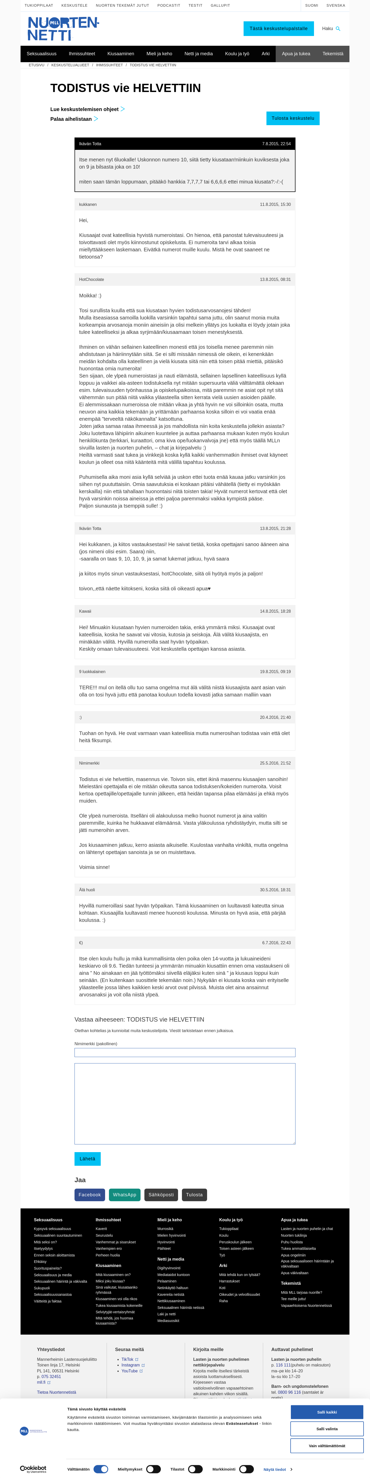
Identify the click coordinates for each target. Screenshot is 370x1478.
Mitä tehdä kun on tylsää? (239, 1275)
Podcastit (169, 5)
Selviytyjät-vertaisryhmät (115, 1312)
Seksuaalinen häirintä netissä (181, 1308)
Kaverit (101, 1229)
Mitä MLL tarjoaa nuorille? (301, 1292)
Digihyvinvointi (169, 1268)
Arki (223, 1265)
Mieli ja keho (170, 1220)
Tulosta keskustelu (293, 118)
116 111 (283, 1365)
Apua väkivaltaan (295, 1273)
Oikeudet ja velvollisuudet (239, 1294)
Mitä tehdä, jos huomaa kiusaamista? (114, 1320)
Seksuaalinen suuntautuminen (58, 1235)
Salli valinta (327, 1427)
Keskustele (74, 5)
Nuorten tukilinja (294, 1235)
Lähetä (87, 1158)
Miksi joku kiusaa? (110, 1281)
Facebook (90, 1194)
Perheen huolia (108, 1255)
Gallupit (220, 5)
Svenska (336, 5)
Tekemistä (291, 1283)
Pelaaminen (167, 1281)
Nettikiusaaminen (171, 1301)
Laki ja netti (167, 1314)
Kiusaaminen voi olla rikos (116, 1299)
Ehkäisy (40, 1262)
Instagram (131, 1365)
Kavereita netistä (171, 1294)
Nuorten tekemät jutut (122, 5)
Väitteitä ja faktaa (47, 1301)
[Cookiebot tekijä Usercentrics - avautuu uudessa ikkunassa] (33, 1468)
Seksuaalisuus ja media (53, 1275)
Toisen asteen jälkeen (236, 1248)
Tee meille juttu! (293, 1299)
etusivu (36, 65)
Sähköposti (161, 1194)
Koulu (223, 1235)
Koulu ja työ (231, 1220)
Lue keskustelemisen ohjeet (87, 109)
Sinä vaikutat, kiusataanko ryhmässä (116, 1290)
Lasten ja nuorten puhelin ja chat (307, 1229)
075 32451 (51, 1376)
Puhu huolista (292, 1242)
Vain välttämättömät (327, 1444)
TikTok (127, 1359)
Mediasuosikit (168, 1321)
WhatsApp (124, 1194)
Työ (222, 1255)
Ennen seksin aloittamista (54, 1255)
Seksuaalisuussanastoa (53, 1294)
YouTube (130, 1371)
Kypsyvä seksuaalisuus (52, 1229)
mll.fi (41, 1382)
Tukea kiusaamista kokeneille (119, 1305)
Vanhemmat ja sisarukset (116, 1242)
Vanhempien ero (109, 1248)
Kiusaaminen (108, 1265)
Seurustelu (104, 1235)
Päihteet (164, 1248)
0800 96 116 (289, 1392)
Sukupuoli (42, 1288)
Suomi (311, 5)
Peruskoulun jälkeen (235, 1242)
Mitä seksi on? (45, 1242)
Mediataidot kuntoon (174, 1275)
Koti (222, 1288)
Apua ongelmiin (293, 1255)
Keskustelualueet (70, 65)
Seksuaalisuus (48, 1220)
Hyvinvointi (166, 1242)
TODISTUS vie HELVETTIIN (153, 65)
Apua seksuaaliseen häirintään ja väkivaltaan (307, 1263)
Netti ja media (171, 1259)
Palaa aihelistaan (74, 119)
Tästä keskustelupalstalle (279, 28)
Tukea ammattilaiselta (298, 1248)
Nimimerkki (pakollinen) (96, 1044)
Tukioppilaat (39, 5)
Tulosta (194, 1194)
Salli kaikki (327, 1410)
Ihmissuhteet (109, 65)
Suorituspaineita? (48, 1268)
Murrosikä (165, 1229)
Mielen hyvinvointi (172, 1235)
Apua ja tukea (294, 1220)
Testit (195, 5)
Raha (223, 1301)
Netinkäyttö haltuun (173, 1288)
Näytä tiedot (275, 1468)
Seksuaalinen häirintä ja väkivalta (60, 1281)
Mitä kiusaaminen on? (113, 1275)
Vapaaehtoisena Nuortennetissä (306, 1305)
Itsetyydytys (43, 1248)
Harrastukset (229, 1281)
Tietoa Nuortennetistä (56, 1392)
